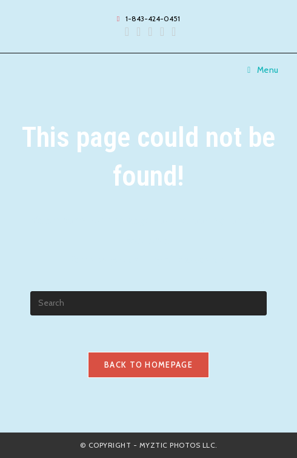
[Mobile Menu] (263, 69)
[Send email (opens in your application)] (162, 31)
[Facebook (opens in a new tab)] (127, 31)
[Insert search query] (148, 303)
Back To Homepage (148, 364)
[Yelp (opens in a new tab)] (150, 31)
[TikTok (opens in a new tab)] (172, 31)
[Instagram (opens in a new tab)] (138, 31)
